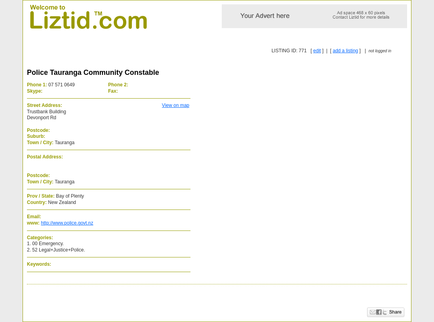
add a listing (345, 50)
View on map (175, 105)
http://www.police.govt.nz (67, 223)
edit (317, 50)
